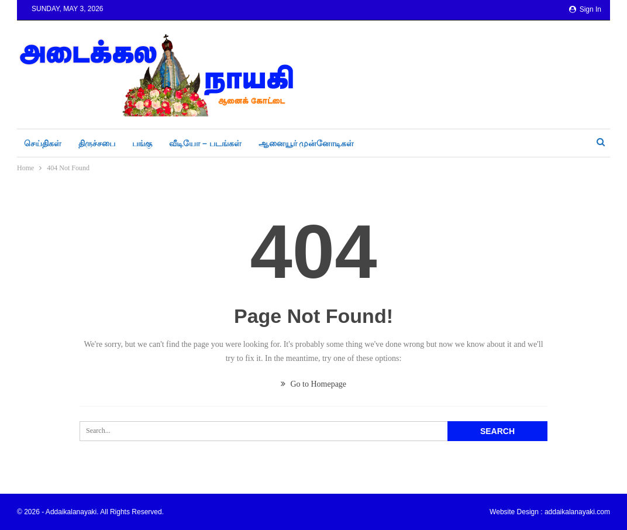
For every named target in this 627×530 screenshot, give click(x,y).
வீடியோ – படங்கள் (205, 143)
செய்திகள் (42, 143)
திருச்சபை (96, 143)
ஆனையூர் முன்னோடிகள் (306, 143)
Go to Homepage (313, 384)
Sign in (585, 9)
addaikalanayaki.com (577, 512)
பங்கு (142, 143)
